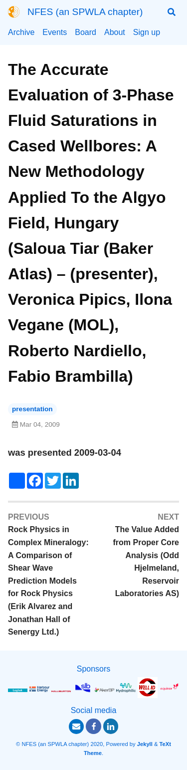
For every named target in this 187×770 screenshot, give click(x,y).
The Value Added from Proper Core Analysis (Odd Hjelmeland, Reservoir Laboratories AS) (146, 561)
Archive (21, 32)
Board (85, 32)
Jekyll (145, 744)
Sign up (146, 32)
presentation (32, 409)
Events (54, 32)
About (114, 32)
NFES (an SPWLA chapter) (85, 11)
